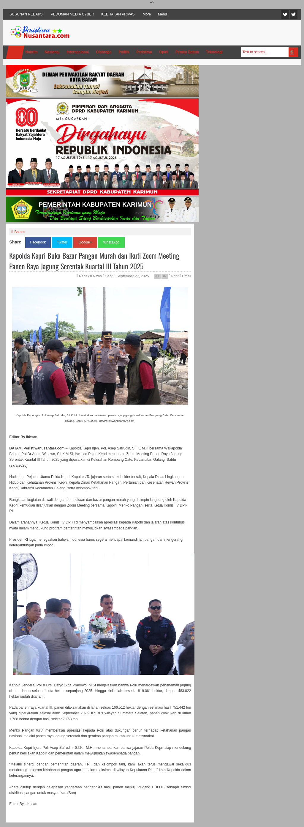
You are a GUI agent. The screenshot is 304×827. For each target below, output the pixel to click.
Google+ (85, 242)
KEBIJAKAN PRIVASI (118, 14)
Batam (19, 232)
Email (185, 276)
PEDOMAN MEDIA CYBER (72, 14)
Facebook (293, 14)
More (147, 14)
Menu (162, 14)
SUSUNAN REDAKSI (27, 14)
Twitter (285, 14)
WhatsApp (111, 242)
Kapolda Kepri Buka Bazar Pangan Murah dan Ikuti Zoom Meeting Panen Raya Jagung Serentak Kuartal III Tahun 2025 (94, 260)
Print (173, 276)
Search (293, 52)
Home (15, 52)
